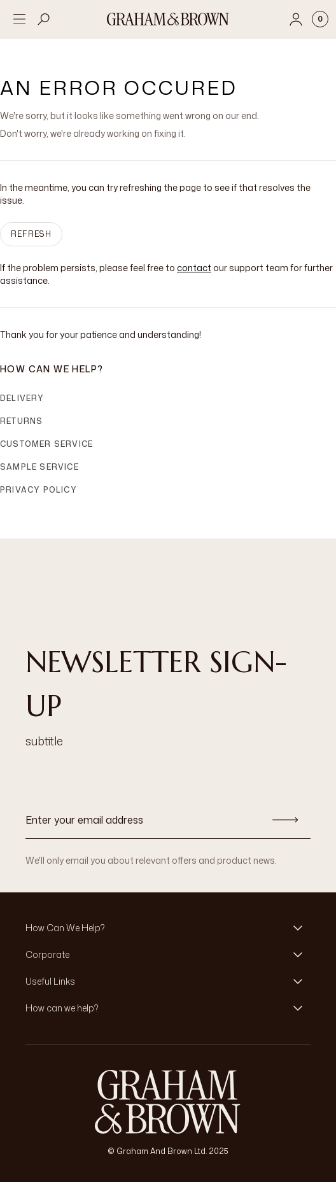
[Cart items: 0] (320, 19)
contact (194, 268)
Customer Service (46, 444)
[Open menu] (19, 19)
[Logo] (168, 19)
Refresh (31, 234)
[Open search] (44, 19)
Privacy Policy (38, 489)
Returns (21, 421)
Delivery (22, 398)
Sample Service (39, 466)
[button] (168, 928)
